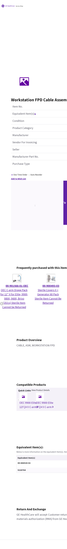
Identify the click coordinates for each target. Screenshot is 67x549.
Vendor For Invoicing (24, 142)
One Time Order (20, 174)
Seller (15, 149)
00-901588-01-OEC (17, 286)
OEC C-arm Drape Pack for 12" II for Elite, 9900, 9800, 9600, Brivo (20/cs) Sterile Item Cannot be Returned (14, 298)
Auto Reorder (36, 174)
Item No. (17, 106)
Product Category (22, 128)
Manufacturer (20, 135)
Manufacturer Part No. (25, 156)
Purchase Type (21, 164)
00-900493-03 (50, 286)
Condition (18, 121)
